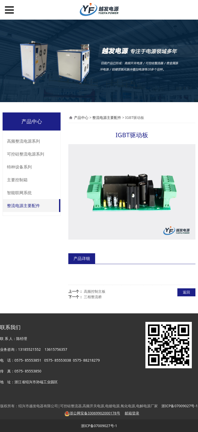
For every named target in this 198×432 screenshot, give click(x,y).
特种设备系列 (19, 167)
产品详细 (81, 258)
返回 (186, 292)
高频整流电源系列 (23, 141)
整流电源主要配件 (23, 205)
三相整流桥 (93, 296)
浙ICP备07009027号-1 (99, 425)
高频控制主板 (94, 291)
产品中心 (81, 117)
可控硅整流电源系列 (25, 154)
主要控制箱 (17, 180)
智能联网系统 (19, 192)
